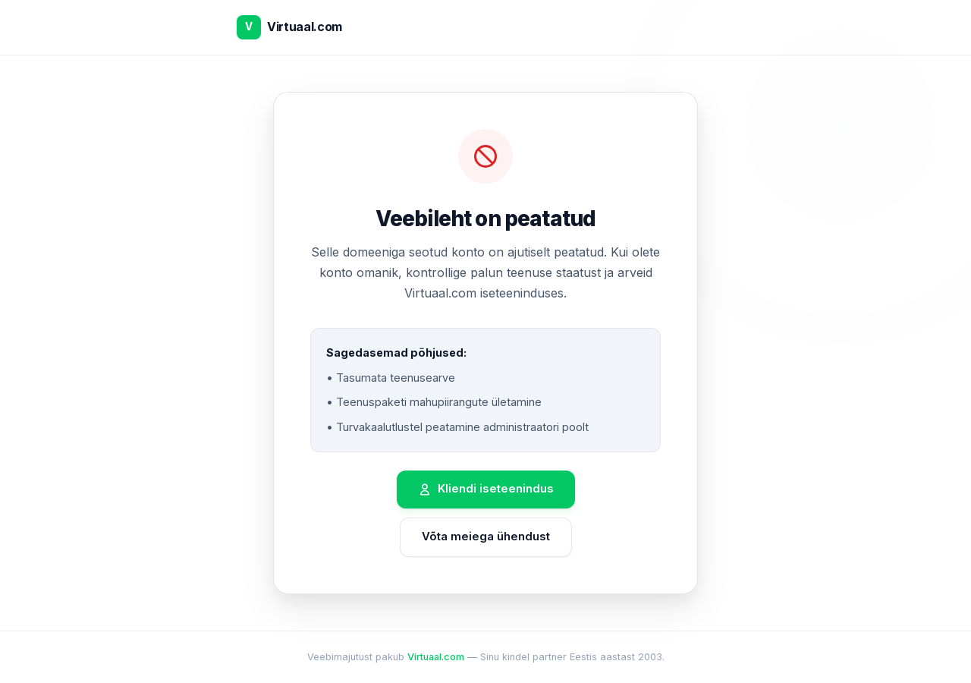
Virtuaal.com (435, 657)
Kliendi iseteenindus (486, 489)
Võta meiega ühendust (486, 536)
